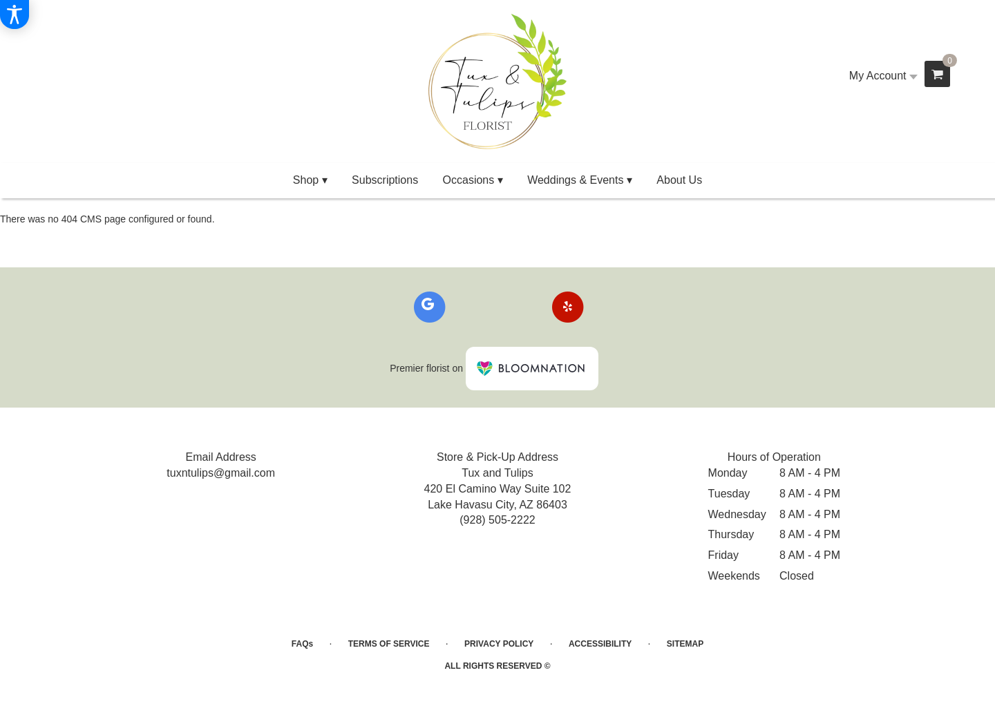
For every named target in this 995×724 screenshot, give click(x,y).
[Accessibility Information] (14, 14)
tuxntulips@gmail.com (221, 473)
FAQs (302, 644)
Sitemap (685, 644)
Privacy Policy (498, 644)
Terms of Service (389, 644)
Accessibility (600, 644)
